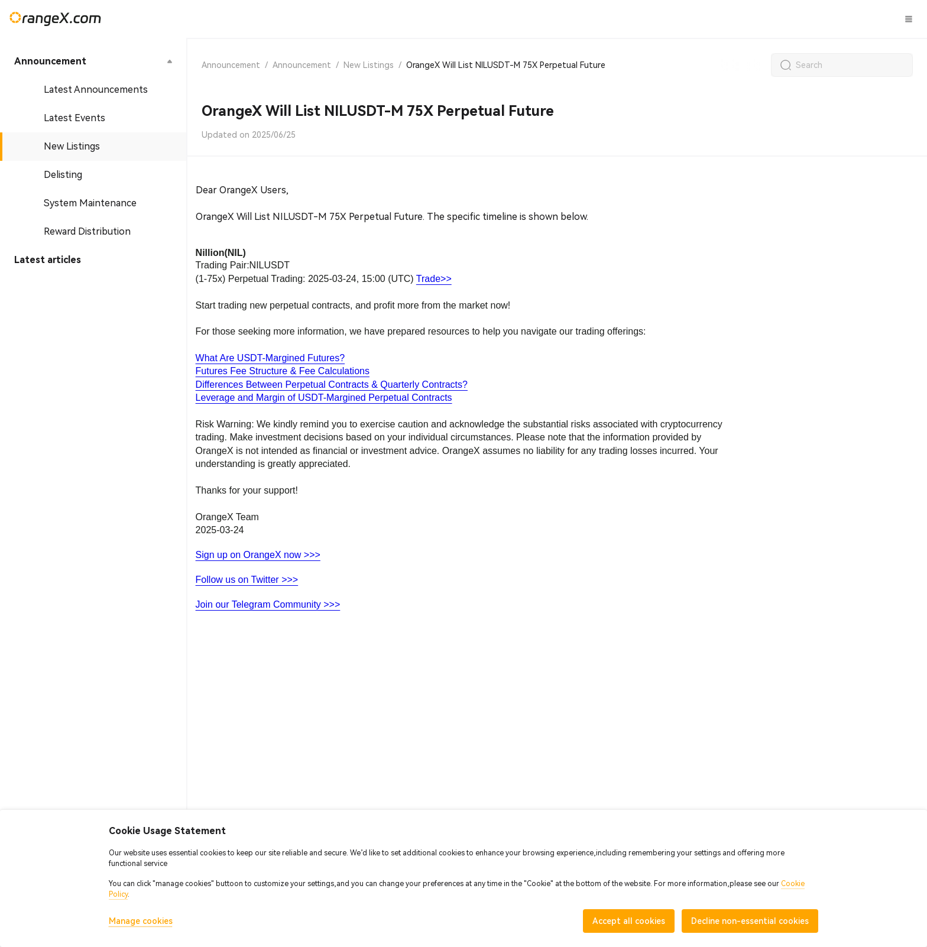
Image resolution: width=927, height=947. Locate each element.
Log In (782, 19)
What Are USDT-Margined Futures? (270, 358)
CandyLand (481, 18)
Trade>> (434, 279)
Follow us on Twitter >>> (247, 580)
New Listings (368, 65)
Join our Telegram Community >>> (268, 604)
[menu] (93, 160)
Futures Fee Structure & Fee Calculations (282, 371)
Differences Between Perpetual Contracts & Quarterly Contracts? (332, 385)
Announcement (231, 65)
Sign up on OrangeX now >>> (258, 555)
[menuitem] (93, 61)
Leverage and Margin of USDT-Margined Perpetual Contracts (324, 398)
